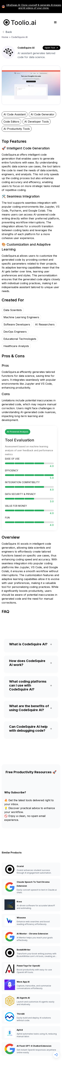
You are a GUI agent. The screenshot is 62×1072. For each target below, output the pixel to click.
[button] (55, 22)
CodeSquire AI (19, 37)
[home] (19, 22)
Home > (6, 37)
